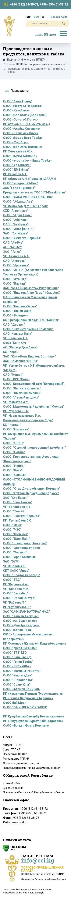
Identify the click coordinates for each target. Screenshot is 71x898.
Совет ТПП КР (11, 749)
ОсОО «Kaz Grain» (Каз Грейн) (25, 115)
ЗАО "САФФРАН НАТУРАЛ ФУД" (26, 611)
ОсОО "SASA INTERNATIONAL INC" (28, 197)
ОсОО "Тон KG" (14, 511)
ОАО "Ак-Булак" (15, 224)
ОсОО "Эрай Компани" (19, 557)
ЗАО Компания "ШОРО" (20, 361)
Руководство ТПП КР (16, 758)
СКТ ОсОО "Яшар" (16, 570)
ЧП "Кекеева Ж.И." (16, 589)
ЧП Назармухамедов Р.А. (22, 415)
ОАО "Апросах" (14, 261)
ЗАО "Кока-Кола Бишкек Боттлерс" (29, 356)
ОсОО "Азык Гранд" (17, 101)
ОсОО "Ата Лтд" (15, 279)
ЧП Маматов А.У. (16, 402)
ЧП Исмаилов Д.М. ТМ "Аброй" (25, 206)
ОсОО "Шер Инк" (15, 534)
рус (36, 16)
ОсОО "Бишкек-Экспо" (20, 306)
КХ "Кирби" (11, 352)
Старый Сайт (59, 16)
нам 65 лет (46, 34)
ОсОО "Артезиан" (16, 265)
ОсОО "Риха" (12, 470)
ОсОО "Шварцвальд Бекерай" (25, 543)
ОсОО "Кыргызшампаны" (22, 393)
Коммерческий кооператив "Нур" (28, 420)
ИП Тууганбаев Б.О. (17, 520)
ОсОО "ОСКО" (13, 443)
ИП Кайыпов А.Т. (15, 174)
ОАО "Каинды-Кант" (17, 333)
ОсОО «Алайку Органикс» (22, 128)
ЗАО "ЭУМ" (11, 561)
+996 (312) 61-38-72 (24, 4)
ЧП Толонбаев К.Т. (17, 507)
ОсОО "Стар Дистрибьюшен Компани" (31, 488)
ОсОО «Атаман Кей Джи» (21, 689)
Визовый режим (13, 787)
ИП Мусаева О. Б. (16, 411)
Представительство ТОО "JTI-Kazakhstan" (34, 192)
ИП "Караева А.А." (16, 584)
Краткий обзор (12, 783)
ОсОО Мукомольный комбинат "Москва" (33, 406)
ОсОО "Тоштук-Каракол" (21, 516)
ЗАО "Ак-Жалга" (15, 233)
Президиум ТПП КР (15, 754)
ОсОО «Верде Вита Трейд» (23, 138)
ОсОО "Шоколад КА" (18, 680)
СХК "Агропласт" (15, 210)
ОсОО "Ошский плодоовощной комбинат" (34, 447)
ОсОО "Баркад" (14, 283)
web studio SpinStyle (33, 892)
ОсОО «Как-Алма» (16, 110)
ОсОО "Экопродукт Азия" (22, 548)
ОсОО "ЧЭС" (12, 529)
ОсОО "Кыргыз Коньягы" (22, 388)
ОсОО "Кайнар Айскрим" (21, 616)
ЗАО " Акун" (12, 251)
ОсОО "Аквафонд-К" (18, 229)
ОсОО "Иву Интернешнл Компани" (28, 329)
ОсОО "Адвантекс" (17, 165)
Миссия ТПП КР (12, 744)
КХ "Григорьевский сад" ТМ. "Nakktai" (31, 320)
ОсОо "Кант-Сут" (15, 343)
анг (44, 16)
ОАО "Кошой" (13, 374)
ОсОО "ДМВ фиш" (16, 169)
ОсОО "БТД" (12, 580)
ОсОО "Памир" (14, 452)
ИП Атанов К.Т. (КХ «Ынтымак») (26, 124)
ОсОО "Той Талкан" (17, 502)
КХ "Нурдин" (12, 425)
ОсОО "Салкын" (15, 475)
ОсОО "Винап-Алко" (18, 311)
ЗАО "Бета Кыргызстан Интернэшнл (30, 288)
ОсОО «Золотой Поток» (20, 119)
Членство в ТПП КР (33, 59)
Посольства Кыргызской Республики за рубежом (33, 792)
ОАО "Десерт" (14, 324)
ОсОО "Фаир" (12, 525)
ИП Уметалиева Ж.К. (18, 151)
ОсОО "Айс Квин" (16, 220)
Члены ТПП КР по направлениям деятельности (36, 64)
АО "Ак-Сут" (12, 247)
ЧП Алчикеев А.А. (16, 256)
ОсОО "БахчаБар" (15, 593)
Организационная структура (21, 763)
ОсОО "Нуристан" (16, 429)
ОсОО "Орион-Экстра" (19, 598)
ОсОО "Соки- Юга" (16, 684)
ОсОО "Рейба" (14, 466)
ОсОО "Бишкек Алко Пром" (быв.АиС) (31, 292)
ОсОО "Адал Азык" (17, 215)
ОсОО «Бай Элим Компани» (23, 147)
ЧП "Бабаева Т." (15, 602)
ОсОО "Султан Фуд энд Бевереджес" (31, 493)
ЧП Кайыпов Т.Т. (15, 338)
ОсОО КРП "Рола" (16, 379)
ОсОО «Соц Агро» (16, 142)
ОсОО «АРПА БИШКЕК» (20, 156)
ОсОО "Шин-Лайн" (16, 539)
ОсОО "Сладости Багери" (21, 575)
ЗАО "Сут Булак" (15, 498)
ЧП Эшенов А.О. (14, 566)
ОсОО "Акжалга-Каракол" (22, 238)
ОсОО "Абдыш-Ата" (18, 201)
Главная (10, 59)
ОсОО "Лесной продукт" (21, 397)
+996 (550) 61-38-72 (54, 4)
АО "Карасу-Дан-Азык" (20, 347)
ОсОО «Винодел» (15, 315)
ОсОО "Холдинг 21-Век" (20, 183)
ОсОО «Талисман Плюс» (20, 133)
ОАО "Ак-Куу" (13, 242)
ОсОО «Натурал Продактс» (22, 106)
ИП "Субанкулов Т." (17, 607)
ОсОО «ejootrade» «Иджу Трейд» (27, 160)
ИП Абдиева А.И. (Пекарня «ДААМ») (29, 179)
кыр (28, 16)
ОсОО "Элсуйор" (15, 552)
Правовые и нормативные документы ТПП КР (31, 767)
